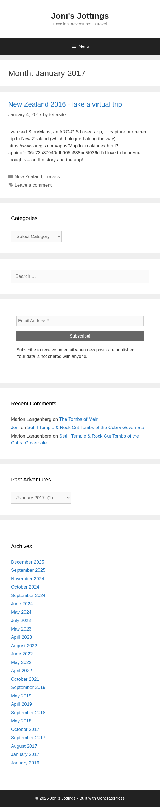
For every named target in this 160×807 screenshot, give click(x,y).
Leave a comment (33, 185)
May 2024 (21, 612)
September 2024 (28, 595)
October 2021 (25, 679)
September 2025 (28, 570)
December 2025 (27, 562)
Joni (15, 427)
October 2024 (25, 587)
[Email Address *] (80, 321)
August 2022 (24, 645)
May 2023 (21, 629)
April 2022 (21, 670)
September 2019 (28, 687)
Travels (52, 176)
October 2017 (25, 729)
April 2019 (21, 704)
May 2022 (21, 662)
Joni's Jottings (80, 15)
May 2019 (21, 696)
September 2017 (28, 737)
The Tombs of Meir (78, 419)
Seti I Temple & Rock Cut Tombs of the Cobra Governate (85, 427)
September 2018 (28, 712)
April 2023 (21, 637)
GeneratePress (111, 798)
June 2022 (22, 654)
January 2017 (25, 754)
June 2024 (22, 603)
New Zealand (28, 176)
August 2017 (24, 746)
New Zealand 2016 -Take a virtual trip (65, 104)
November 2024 (27, 578)
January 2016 (25, 763)
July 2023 (21, 620)
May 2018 (21, 721)
